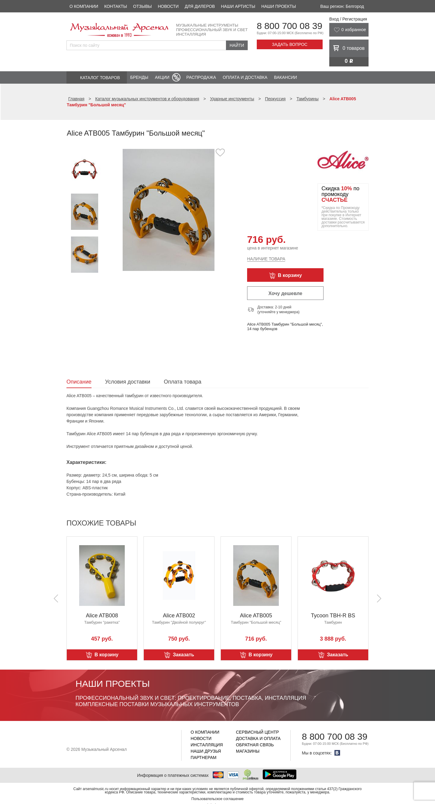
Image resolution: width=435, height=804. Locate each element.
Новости (168, 6)
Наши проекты (278, 6)
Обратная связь (255, 744)
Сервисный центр (257, 732)
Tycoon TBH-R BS (333, 616)
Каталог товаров (100, 77)
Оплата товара (182, 382)
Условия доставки (127, 382)
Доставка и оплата (258, 738)
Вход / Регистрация (348, 19)
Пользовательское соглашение (218, 799)
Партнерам (204, 757)
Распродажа (201, 77)
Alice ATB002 (179, 616)
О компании (83, 6)
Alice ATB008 (102, 616)
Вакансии (285, 77)
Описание (79, 382)
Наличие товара (266, 258)
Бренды (139, 77)
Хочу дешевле (285, 293)
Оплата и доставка (245, 77)
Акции (162, 77)
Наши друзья (206, 751)
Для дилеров (200, 6)
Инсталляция (207, 744)
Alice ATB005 (256, 616)
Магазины (247, 751)
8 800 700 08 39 (289, 26)
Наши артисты (238, 6)
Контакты (115, 6)
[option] (168, 210)
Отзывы (142, 6)
